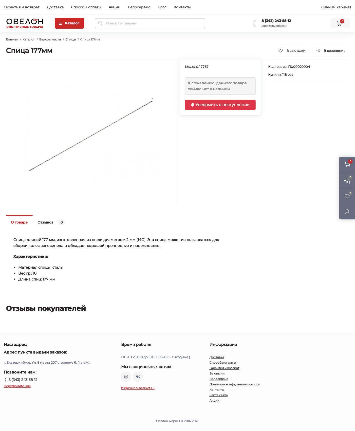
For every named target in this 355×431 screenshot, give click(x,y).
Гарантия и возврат (21, 7)
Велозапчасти (50, 39)
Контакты (182, 7)
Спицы (70, 39)
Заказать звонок (274, 26)
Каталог (28, 39)
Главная (12, 39)
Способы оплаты (86, 7)
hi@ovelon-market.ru (137, 388)
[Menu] (69, 23)
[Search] (100, 23)
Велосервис (139, 7)
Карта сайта (218, 395)
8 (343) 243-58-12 (276, 21)
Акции (114, 7)
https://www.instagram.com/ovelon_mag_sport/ (126, 377)
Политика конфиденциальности (234, 384)
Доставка (55, 7)
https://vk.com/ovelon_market (138, 377)
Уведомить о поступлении (220, 104)
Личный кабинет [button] (336, 7)
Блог (162, 7)
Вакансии (216, 373)
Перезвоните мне (17, 386)
